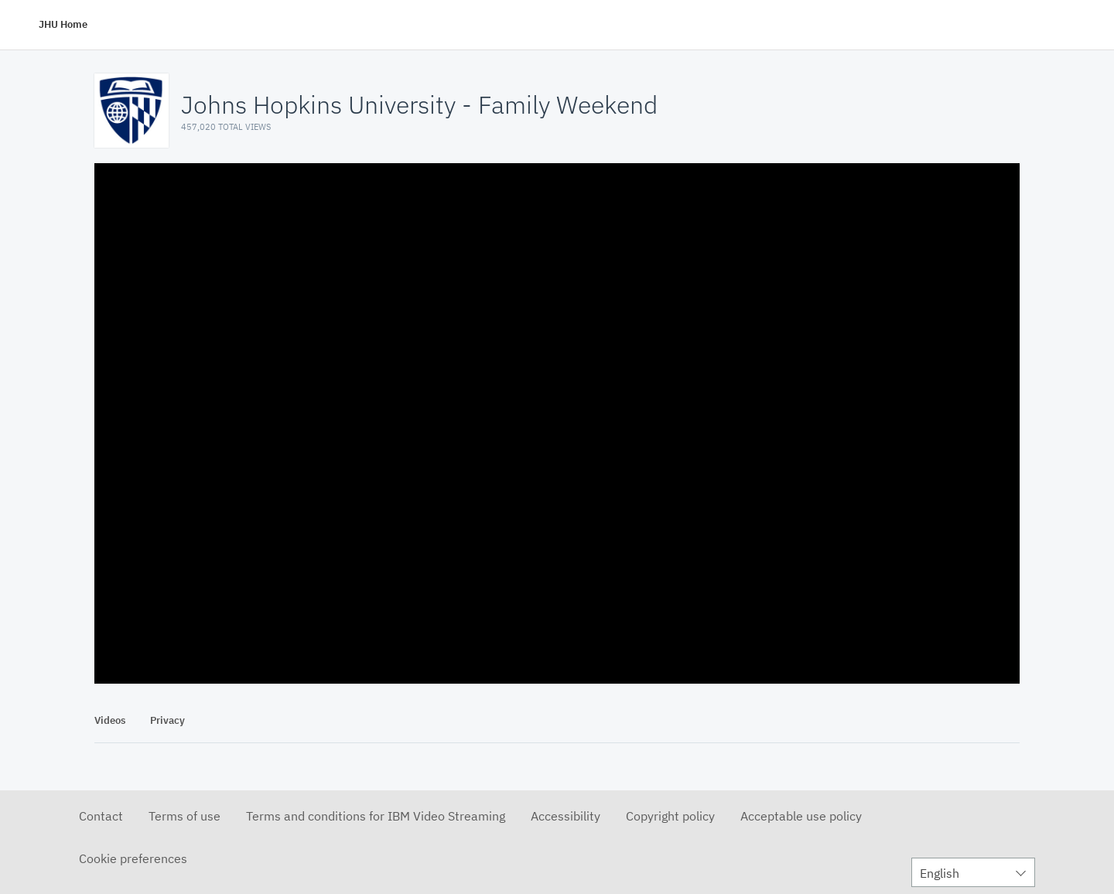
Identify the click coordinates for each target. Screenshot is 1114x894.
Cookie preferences (133, 858)
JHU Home (63, 24)
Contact (101, 816)
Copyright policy (670, 816)
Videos (109, 720)
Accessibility (565, 816)
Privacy (167, 720)
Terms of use (184, 816)
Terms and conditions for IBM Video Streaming (375, 816)
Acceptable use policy (801, 816)
